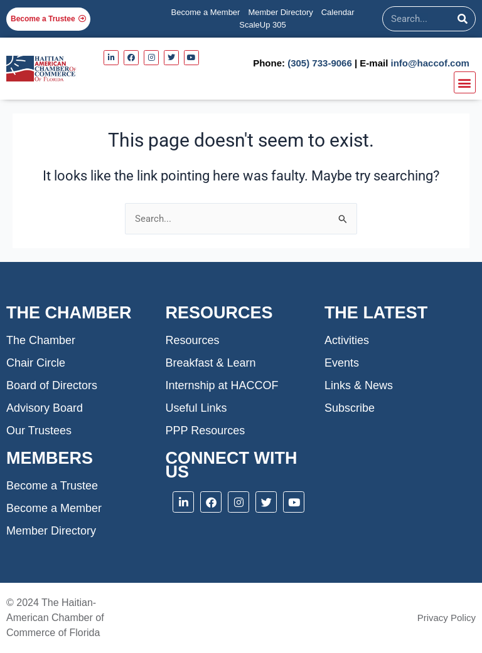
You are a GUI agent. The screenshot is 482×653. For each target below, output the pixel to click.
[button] (465, 82)
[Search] (462, 19)
